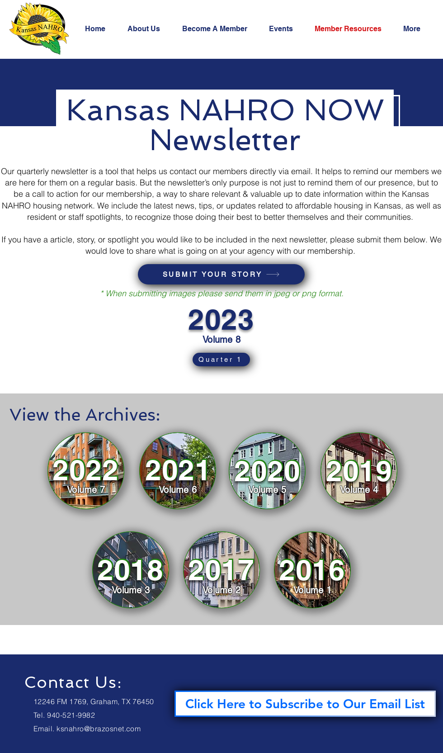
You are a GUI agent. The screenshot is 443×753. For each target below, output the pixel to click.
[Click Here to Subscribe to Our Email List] (305, 704)
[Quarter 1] (221, 359)
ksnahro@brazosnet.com (99, 728)
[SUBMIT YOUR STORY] (221, 274)
